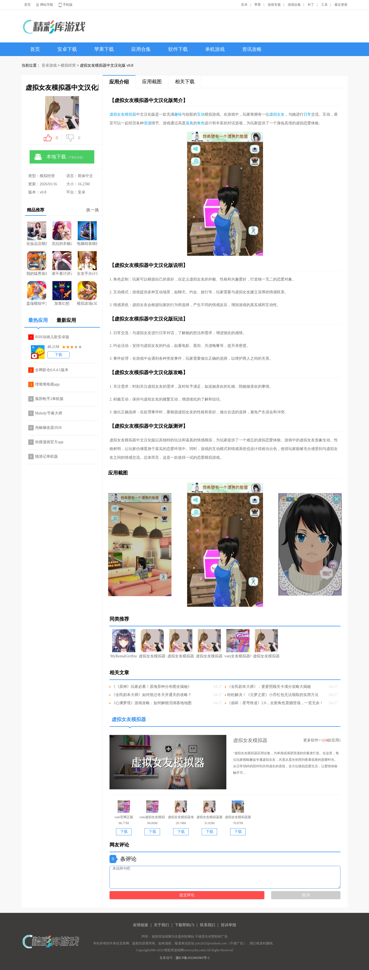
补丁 (311, 5)
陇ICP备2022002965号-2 (193, 958)
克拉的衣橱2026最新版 (62, 233)
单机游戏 (215, 49)
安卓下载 (67, 49)
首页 (27, 5)
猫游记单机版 (46, 456)
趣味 (178, 114)
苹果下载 (104, 49)
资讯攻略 (252, 49)
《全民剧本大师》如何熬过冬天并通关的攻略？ (152, 695)
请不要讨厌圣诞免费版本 (62, 263)
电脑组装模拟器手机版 (87, 233)
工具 (324, 5)
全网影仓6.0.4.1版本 (51, 370)
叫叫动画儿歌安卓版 (52, 337)
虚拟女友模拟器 (123, 114)
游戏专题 (274, 5)
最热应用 (40, 322)
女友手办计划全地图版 (87, 263)
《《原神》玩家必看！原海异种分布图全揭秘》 (152, 687)
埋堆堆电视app (47, 384)
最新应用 (66, 320)
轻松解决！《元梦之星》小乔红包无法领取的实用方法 (272, 695)
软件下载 (178, 49)
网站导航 (46, 5)
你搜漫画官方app (49, 442)
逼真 (189, 123)
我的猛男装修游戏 (36, 263)
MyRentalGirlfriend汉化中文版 (123, 643)
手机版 (68, 5)
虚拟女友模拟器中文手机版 (152, 643)
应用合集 (141, 49)
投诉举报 (228, 925)
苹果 (257, 5)
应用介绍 (119, 82)
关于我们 (161, 925)
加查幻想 (61, 293)
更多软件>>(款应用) (321, 740)
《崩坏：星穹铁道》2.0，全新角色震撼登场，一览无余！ (275, 703)
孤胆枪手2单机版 (49, 399)
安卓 (244, 5)
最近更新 (341, 5)
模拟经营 (68, 65)
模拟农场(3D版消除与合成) (87, 293)
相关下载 (185, 81)
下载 (58, 355)
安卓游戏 (49, 65)
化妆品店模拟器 (36, 233)
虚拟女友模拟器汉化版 (266, 643)
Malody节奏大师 (48, 413)
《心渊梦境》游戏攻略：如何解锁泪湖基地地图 (152, 703)
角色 (201, 123)
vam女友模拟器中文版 (237, 643)
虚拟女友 (276, 114)
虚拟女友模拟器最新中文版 (180, 643)
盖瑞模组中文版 (36, 293)
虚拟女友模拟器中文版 (209, 643)
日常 (307, 114)
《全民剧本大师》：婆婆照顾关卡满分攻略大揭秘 (269, 687)
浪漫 (147, 123)
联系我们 (207, 925)
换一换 (92, 210)
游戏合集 (294, 5)
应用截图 (152, 81)
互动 (201, 114)
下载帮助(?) (184, 925)
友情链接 (140, 925)
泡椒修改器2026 (48, 428)
